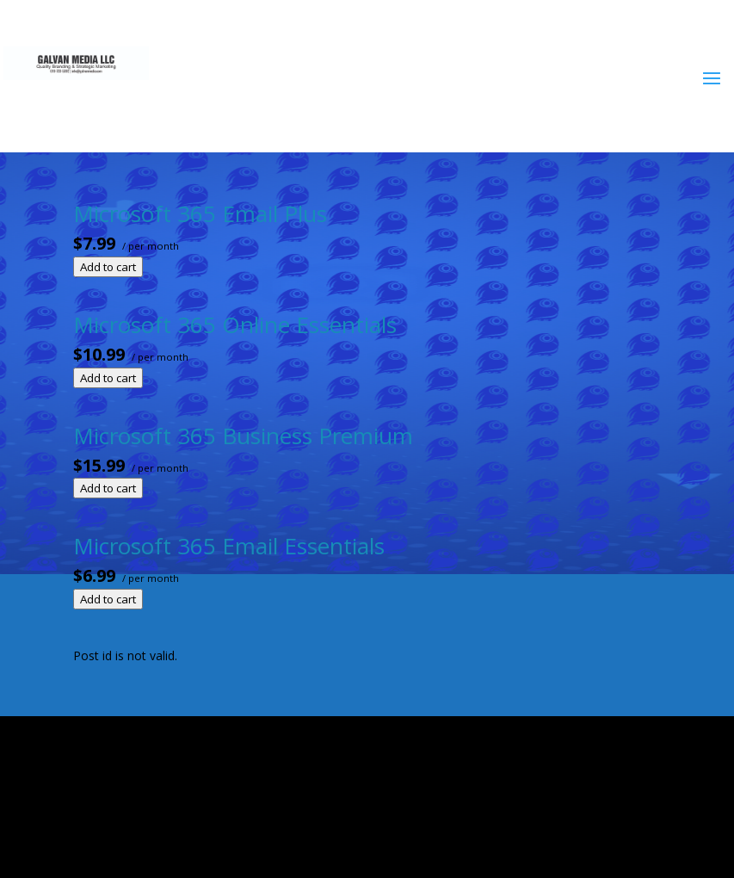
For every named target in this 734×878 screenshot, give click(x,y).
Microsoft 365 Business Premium (243, 435)
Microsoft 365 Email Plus (200, 213)
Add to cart (108, 267)
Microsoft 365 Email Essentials (229, 545)
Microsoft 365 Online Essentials (235, 324)
